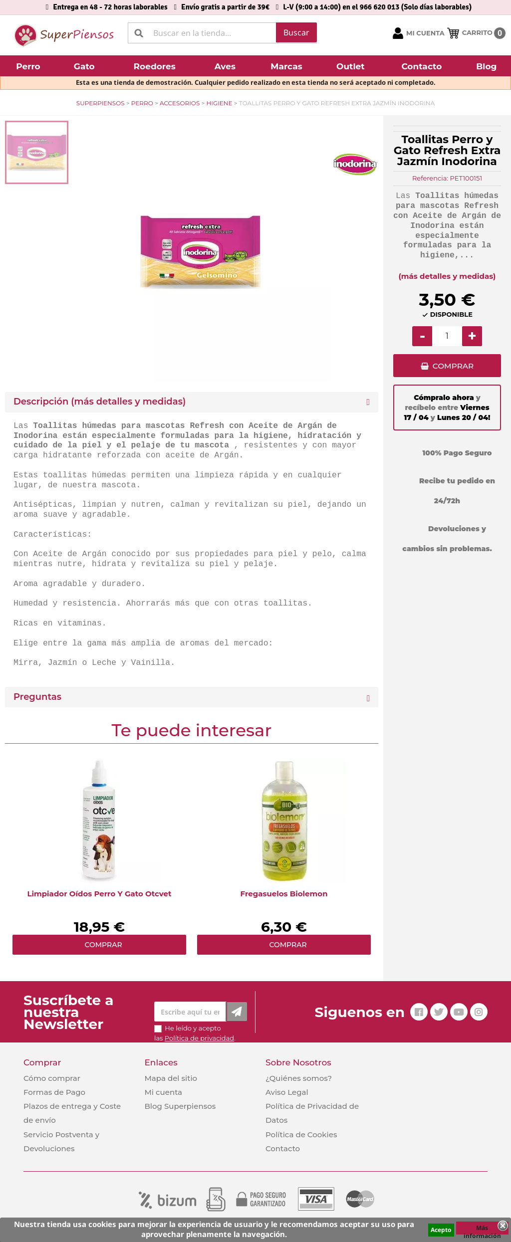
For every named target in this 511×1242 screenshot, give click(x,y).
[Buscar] (222, 32)
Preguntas (37, 697)
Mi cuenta (163, 1092)
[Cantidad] (447, 336)
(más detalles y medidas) (447, 276)
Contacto (282, 1148)
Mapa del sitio (170, 1078)
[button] (29, 65)
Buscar (296, 32)
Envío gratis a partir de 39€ (225, 6)
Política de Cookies (301, 1134)
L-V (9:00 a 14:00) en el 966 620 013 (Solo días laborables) (377, 6)
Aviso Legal (286, 1092)
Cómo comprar (51, 1078)
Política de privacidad (199, 1038)
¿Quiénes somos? (298, 1078)
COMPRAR (453, 367)
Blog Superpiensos (180, 1106)
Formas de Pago (54, 1092)
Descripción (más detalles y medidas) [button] (99, 402)
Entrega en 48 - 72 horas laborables (110, 6)
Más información (482, 1229)
